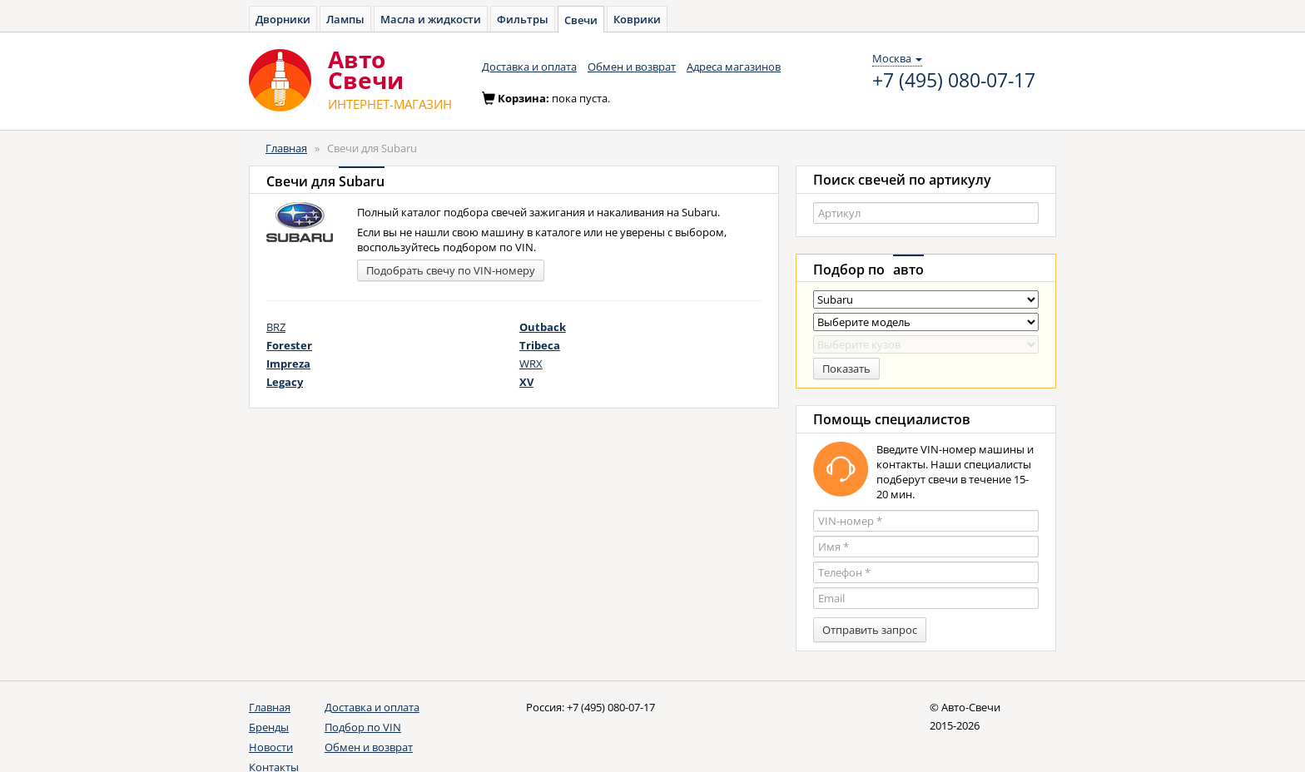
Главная (286, 148)
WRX (531, 363)
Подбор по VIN (363, 727)
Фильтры (522, 19)
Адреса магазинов (734, 66)
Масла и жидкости (430, 19)
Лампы (345, 19)
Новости (271, 747)
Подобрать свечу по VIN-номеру (450, 270)
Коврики (637, 19)
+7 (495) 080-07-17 (953, 81)
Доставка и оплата (529, 66)
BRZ (275, 326)
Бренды (269, 727)
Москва (897, 58)
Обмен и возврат (632, 66)
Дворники (283, 19)
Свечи (581, 19)
